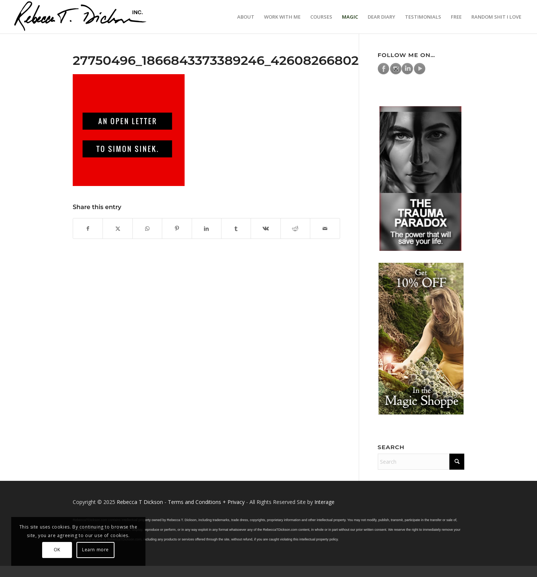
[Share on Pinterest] (176, 228)
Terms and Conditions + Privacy (206, 501)
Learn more (95, 549)
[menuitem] (245, 17)
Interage (324, 501)
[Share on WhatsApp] (147, 228)
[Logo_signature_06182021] (80, 17)
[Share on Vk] (265, 228)
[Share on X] (117, 228)
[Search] (421, 462)
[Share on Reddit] (295, 228)
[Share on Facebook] (88, 228)
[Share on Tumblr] (236, 228)
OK (57, 549)
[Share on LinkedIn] (206, 228)
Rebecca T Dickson (140, 501)
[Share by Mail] (325, 228)
